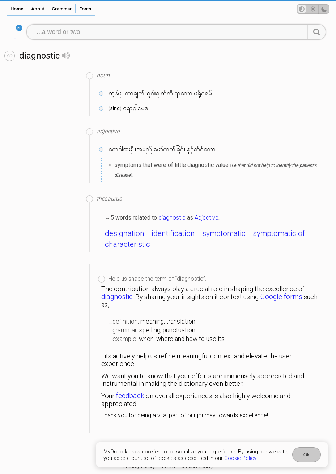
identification (173, 233)
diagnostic (172, 217)
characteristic (127, 244)
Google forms (281, 297)
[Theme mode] (313, 9)
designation (124, 233)
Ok (306, 454)
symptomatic (224, 233)
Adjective (206, 217)
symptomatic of (279, 233)
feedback (130, 396)
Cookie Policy (240, 458)
